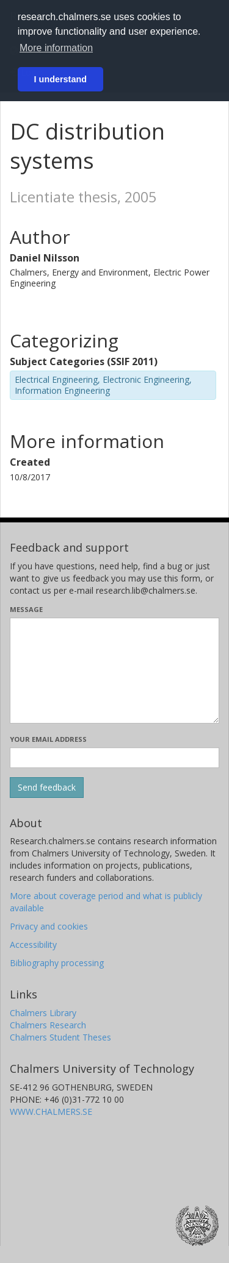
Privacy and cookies (49, 926)
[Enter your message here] (114, 670)
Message (26, 609)
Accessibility (33, 944)
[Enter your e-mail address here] (114, 757)
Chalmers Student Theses (60, 1037)
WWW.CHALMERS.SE (51, 1111)
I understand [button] (60, 79)
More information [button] (56, 48)
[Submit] (47, 787)
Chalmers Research (48, 1025)
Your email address (48, 739)
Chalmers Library (43, 1013)
